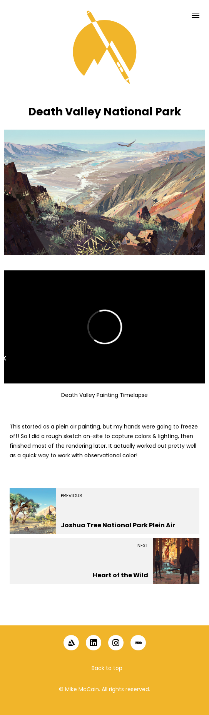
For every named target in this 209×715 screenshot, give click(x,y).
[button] (105, 612)
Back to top (107, 668)
